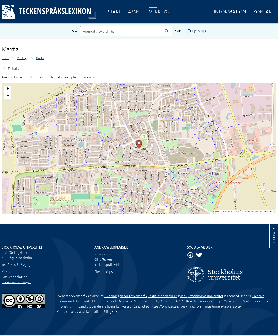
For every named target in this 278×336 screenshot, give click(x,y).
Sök (178, 31)
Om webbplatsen (14, 277)
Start (114, 11)
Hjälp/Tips (199, 31)
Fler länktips (103, 271)
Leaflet (220, 211)
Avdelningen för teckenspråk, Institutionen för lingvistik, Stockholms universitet (163, 296)
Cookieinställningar (16, 282)
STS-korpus (102, 254)
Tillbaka (13, 68)
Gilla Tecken (103, 259)
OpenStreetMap (251, 211)
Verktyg (159, 11)
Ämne (135, 11)
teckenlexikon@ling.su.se (100, 311)
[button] (139, 144)
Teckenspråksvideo (108, 264)
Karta (40, 58)
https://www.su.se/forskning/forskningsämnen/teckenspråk (196, 306)
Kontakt (264, 11)
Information (230, 11)
